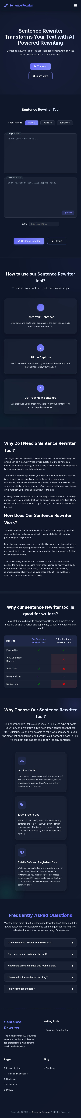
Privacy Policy (12, 1068)
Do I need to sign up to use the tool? (40, 954)
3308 (24, 224)
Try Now (40, 66)
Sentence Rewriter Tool (56, 1030)
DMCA (8, 1090)
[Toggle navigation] (75, 5)
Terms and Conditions (16, 1073)
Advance (48, 123)
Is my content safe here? (40, 988)
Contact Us (10, 1084)
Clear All (57, 241)
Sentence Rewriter (29, 241)
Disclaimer (10, 1079)
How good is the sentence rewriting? (40, 977)
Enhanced (65, 123)
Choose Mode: (15, 122)
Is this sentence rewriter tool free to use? (40, 942)
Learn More (40, 76)
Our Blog (49, 1068)
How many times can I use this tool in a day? (40, 965)
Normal (31, 123)
